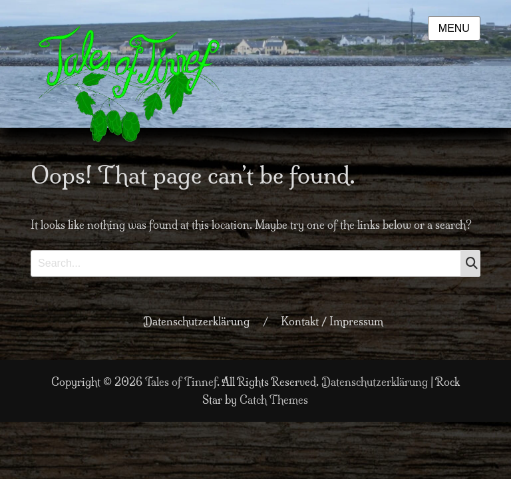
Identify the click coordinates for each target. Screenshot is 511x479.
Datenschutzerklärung (196, 321)
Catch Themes (274, 399)
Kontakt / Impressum (332, 321)
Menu (454, 28)
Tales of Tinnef (181, 382)
